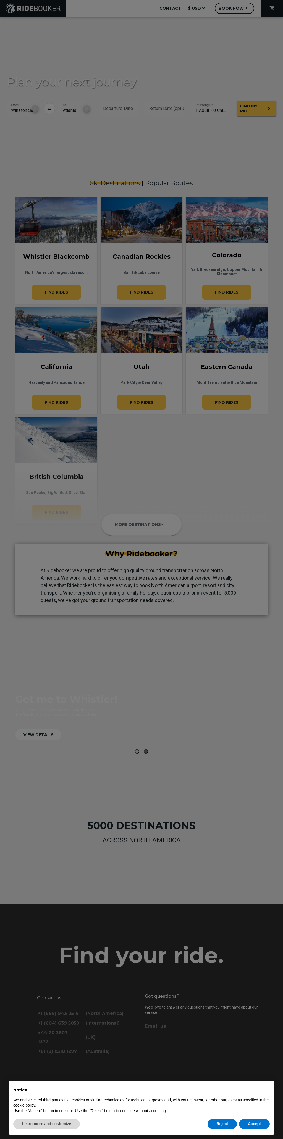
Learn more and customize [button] (46, 1124)
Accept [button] (254, 1124)
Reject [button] (222, 1124)
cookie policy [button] (24, 1105)
